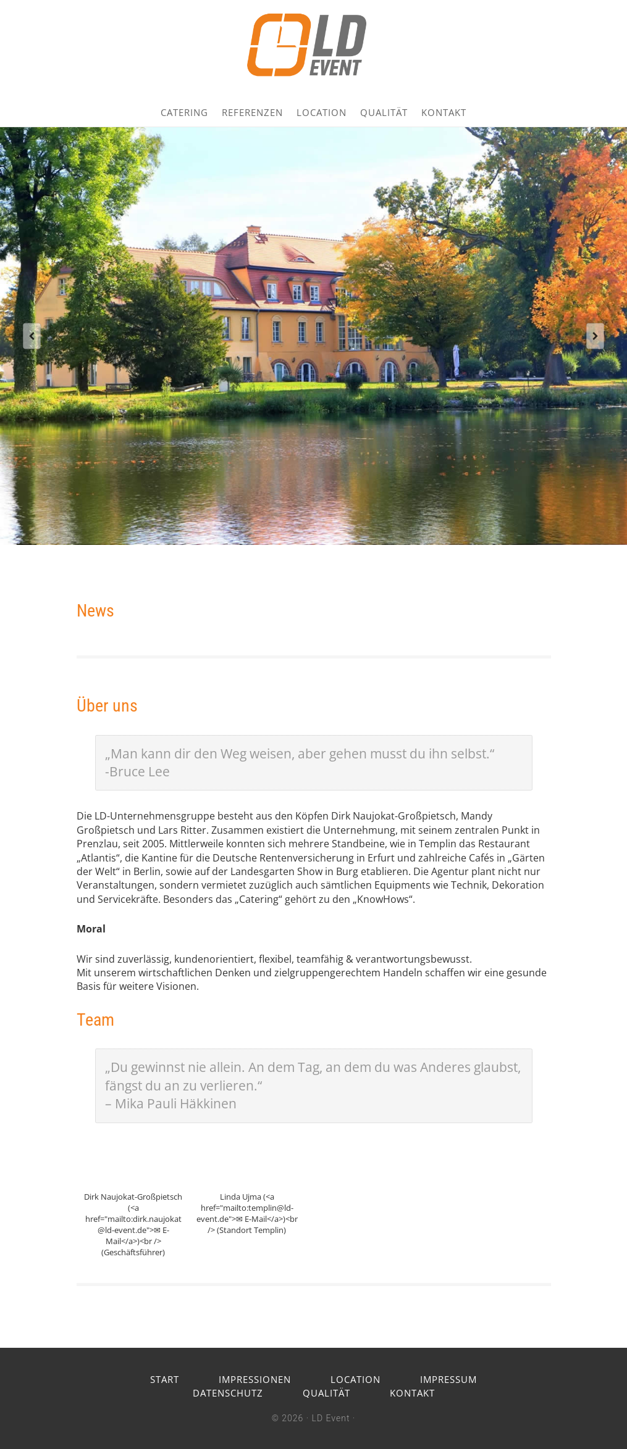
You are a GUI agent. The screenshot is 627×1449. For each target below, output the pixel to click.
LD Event (331, 1418)
